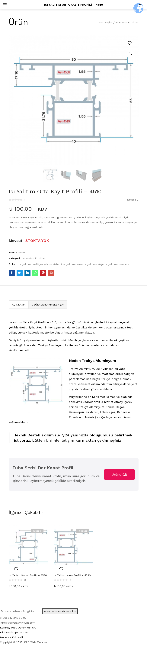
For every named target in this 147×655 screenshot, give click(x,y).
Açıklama (18, 304)
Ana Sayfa (105, 22)
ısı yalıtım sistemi (51, 264)
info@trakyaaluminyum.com (17, 622)
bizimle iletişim (59, 440)
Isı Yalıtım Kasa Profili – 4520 (72, 575)
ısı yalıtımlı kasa (73, 264)
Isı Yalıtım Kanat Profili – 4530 (28, 575)
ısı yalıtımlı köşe (94, 264)
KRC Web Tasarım (35, 642)
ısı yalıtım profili (29, 264)
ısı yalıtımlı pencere (117, 264)
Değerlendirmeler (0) (48, 304)
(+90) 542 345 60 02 (13, 617)
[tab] (19, 304)
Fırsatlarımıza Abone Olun (60, 611)
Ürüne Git (119, 474)
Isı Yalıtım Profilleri (127, 22)
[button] (130, 53)
